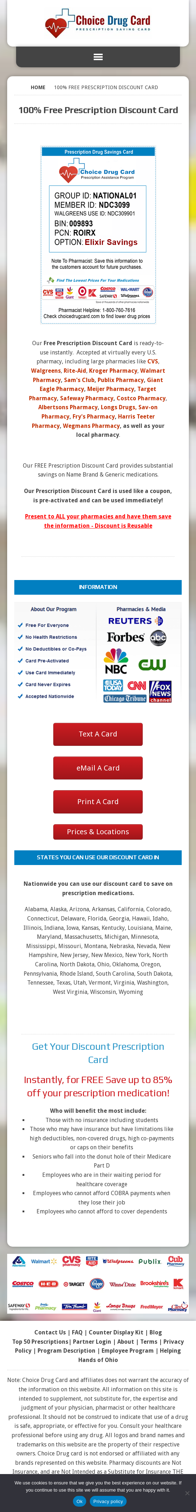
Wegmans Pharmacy (91, 425)
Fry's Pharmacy (94, 416)
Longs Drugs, (119, 407)
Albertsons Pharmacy (68, 407)
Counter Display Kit (116, 1332)
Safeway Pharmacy (86, 398)
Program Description (66, 1350)
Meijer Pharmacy (110, 389)
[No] (187, 1493)
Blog (156, 1332)
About (125, 1341)
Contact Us (50, 1332)
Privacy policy (108, 1501)
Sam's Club (79, 380)
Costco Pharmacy (141, 398)
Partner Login (92, 1341)
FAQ (77, 1332)
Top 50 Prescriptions (40, 1341)
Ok (80, 1501)
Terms (148, 1341)
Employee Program (128, 1350)
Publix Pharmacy (121, 380)
